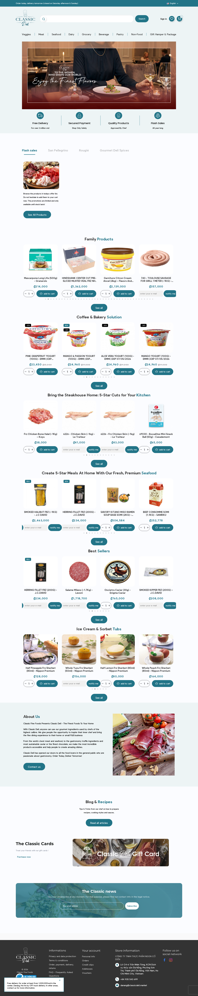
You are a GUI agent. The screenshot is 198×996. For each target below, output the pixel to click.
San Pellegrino (58, 150)
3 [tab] (51, 299)
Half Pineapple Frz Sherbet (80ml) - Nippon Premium (79, 669)
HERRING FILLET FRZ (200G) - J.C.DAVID (117, 513)
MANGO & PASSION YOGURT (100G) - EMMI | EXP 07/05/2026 (118, 357)
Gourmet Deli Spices (114, 150)
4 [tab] (53, 299)
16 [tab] (86, 299)
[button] (37, 214)
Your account (91, 950)
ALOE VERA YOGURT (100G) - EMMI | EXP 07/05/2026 (156, 357)
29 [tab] (122, 299)
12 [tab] (75, 299)
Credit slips (88, 964)
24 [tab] (108, 299)
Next (171, 270)
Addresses (87, 968)
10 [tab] (70, 299)
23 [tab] (106, 299)
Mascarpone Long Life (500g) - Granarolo (79, 279)
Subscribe (132, 906)
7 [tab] (62, 299)
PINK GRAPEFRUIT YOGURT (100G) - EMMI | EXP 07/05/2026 (79, 357)
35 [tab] (139, 299)
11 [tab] (73, 299)
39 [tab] (149, 299)
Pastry (120, 34)
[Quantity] (28, 293)
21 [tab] (100, 299)
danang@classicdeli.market (133, 985)
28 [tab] (119, 299)
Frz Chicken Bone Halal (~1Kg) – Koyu (79, 435)
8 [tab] (64, 299)
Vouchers (86, 973)
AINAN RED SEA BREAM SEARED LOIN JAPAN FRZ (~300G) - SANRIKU (41, 513)
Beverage (104, 34)
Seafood (56, 34)
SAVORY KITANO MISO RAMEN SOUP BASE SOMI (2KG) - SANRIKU (156, 513)
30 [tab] (125, 299)
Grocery (86, 34)
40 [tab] (152, 299)
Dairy (71, 34)
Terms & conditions (58, 960)
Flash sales (29, 150)
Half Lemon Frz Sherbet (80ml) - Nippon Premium (156, 669)
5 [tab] (56, 299)
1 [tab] (45, 299)
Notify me (132, 449)
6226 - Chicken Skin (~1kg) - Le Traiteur (117, 435)
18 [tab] (92, 299)
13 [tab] (78, 299)
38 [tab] (147, 299)
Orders (85, 960)
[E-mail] (112, 450)
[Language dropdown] (173, 3)
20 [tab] (97, 299)
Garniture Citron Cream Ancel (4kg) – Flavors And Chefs (156, 279)
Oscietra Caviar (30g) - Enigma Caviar (156, 591)
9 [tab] (67, 299)
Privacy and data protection (62, 956)
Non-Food (136, 34)
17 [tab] (89, 299)
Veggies (26, 34)
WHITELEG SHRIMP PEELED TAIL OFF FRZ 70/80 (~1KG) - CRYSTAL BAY (40, 279)
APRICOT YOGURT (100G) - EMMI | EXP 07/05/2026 (40, 357)
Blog (165, 4)
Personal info (88, 956)
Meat (41, 34)
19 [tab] (95, 299)
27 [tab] (117, 299)
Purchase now (24, 856)
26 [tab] (114, 299)
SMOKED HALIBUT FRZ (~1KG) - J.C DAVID (79, 513)
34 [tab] (136, 299)
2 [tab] (48, 299)
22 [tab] (103, 299)
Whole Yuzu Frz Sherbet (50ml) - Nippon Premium (118, 669)
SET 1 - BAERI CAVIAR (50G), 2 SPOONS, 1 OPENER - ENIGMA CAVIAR (40, 591)
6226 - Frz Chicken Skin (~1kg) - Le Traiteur (156, 435)
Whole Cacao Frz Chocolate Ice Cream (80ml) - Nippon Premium (40, 669)
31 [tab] (128, 299)
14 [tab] (81, 299)
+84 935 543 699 (129, 979)
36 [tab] (141, 299)
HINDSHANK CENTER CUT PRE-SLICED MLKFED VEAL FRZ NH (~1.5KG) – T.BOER (118, 279)
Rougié (84, 150)
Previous (26, 270)
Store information (127, 950)
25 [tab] (111, 299)
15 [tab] (83, 299)
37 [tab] (144, 299)
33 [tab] (133, 299)
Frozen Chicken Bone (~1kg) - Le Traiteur (40, 435)
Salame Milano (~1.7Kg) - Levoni (117, 591)
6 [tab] (59, 299)
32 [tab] (130, 299)
